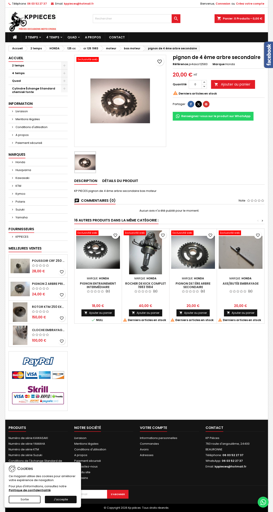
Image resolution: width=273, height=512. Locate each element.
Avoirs (144, 449)
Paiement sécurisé (28, 143)
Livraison (21, 111)
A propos (93, 37)
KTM (18, 186)
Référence (180, 64)
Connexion (223, 3)
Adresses (146, 455)
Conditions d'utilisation (31, 127)
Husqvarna (23, 170)
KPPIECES (21, 237)
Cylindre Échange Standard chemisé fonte (33, 90)
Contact (117, 37)
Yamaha (21, 217)
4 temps (52, 37)
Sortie (25, 499)
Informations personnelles (158, 438)
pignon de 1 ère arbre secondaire (193, 285)
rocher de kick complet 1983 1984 (145, 285)
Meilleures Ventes (25, 248)
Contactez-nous (86, 466)
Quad (72, 37)
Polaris (20, 202)
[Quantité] (195, 84)
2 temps (31, 37)
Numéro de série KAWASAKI (28, 438)
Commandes (149, 444)
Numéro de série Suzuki (25, 455)
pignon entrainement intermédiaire (98, 285)
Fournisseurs (21, 229)
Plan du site (82, 472)
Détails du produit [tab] (120, 180)
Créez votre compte (250, 3)
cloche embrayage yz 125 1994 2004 (49, 330)
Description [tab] (85, 180)
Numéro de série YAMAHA (27, 444)
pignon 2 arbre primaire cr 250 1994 (49, 283)
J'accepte (61, 499)
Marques (17, 154)
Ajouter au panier (232, 84)
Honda (20, 162)
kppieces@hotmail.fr (79, 3)
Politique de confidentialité (30, 490)
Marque (219, 64)
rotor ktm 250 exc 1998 (49, 307)
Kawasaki (22, 178)
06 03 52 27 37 (37, 3)
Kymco (20, 194)
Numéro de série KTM (24, 449)
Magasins (81, 478)
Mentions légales (27, 119)
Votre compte (153, 427)
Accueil (16, 58)
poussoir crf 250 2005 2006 (49, 260)
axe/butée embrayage (241, 283)
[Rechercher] (136, 18)
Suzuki (20, 209)
